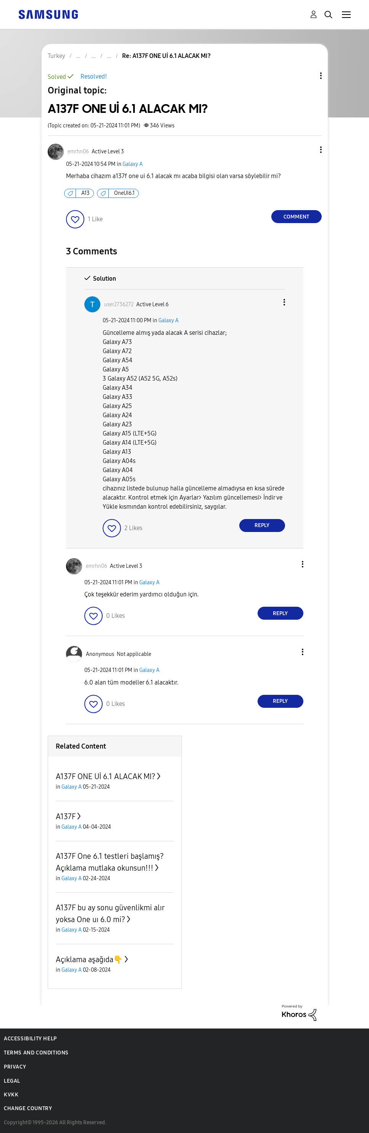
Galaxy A (132, 164)
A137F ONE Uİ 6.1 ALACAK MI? (105, 776)
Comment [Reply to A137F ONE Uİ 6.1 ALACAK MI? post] (296, 217)
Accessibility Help (30, 1038)
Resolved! (94, 76)
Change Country (28, 1108)
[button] (308, 150)
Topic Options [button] (308, 76)
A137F (66, 816)
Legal (12, 1081)
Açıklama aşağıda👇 (89, 959)
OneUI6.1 (124, 193)
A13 (85, 193)
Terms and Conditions (36, 1052)
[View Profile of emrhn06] (78, 151)
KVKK (11, 1094)
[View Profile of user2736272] (119, 304)
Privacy (15, 1067)
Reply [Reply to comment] (262, 525)
